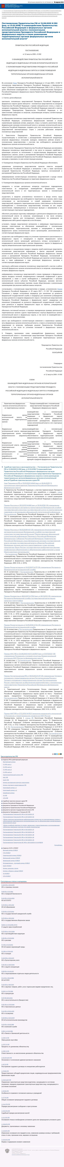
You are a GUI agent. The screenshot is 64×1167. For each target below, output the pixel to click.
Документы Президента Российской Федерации (18, 805)
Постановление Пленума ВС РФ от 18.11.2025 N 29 (18, 832)
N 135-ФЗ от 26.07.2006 (7, 964)
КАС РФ (5, 777)
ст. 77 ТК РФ (4, 1097)
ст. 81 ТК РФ (4, 1064)
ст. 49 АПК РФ (5, 1131)
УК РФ (5, 795)
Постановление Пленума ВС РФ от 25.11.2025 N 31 (18, 814)
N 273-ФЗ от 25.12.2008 (7, 931)
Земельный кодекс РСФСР (11, 860)
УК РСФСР (6, 873)
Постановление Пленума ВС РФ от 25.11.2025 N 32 (18, 817)
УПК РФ (5, 798)
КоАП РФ (6, 780)
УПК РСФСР (6, 876)
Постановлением (27, 572)
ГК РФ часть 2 (7, 767)
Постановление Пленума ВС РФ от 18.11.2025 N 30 (18, 840)
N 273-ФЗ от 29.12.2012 (7, 905)
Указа (15, 83)
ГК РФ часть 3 (7, 769)
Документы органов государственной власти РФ (18, 810)
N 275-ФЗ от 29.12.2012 (7, 918)
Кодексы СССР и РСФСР (10, 848)
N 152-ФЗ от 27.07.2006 (7, 1004)
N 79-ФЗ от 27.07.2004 (7, 911)
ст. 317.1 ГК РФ (5, 1044)
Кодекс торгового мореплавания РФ (14, 785)
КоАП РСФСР (7, 866)
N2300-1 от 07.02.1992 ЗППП (9, 925)
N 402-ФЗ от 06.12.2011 (7, 958)
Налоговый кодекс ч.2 (10, 790)
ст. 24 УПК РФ (5, 1117)
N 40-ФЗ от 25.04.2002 (7, 898)
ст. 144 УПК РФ (5, 1104)
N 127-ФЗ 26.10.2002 (7, 998)
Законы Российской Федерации (13, 803)
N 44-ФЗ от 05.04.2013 (7, 1011)
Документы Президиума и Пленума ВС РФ (16, 812)
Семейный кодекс (8, 793)
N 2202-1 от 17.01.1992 (7, 991)
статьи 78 (29, 718)
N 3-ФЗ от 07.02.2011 (7, 951)
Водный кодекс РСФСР (10, 850)
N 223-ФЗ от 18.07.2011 (7, 984)
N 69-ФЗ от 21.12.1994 (7, 891)
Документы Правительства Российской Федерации (19, 807)
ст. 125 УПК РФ (5, 1111)
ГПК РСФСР (6, 853)
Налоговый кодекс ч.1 (10, 787)
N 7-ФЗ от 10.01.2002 (7, 945)
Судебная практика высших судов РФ (15, 801)
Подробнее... (58, 845)
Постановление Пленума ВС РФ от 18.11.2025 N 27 (18, 829)
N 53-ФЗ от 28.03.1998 (7, 1024)
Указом (59, 289)
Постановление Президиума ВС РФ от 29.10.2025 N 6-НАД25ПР (23, 842)
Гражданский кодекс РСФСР (12, 855)
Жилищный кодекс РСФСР (11, 858)
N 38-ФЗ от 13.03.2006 (7, 938)
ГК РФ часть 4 (7, 772)
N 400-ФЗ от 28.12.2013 (7, 885)
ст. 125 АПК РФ (5, 1139)
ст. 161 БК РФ (5, 1091)
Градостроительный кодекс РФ (13, 775)
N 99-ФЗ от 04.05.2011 (7, 971)
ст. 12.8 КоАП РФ (6, 1080)
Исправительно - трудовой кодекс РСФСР (16, 863)
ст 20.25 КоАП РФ (6, 1057)
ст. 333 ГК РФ (5, 1038)
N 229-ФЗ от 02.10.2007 (8, 1018)
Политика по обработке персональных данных (20, 1154)
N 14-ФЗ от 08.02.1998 (7, 978)
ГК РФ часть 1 (7, 764)
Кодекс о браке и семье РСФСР (13, 871)
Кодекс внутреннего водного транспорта (16, 782)
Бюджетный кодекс (9, 762)
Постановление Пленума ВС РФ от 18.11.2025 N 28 (18, 834)
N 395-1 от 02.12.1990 (7, 1031)
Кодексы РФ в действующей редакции (15, 759)
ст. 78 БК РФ (5, 1071)
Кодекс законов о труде (10, 868)
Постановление (10, 514)
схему (60, 492)
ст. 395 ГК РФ (5, 1051)
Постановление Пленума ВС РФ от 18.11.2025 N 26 (18, 837)
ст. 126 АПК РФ (5, 1124)
